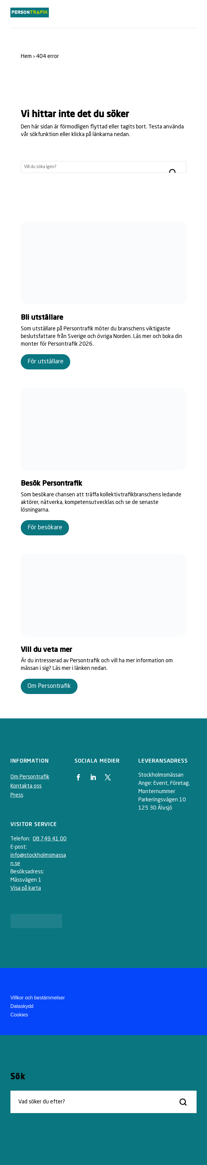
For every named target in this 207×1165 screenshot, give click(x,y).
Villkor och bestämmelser (37, 997)
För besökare (44, 528)
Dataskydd (22, 1006)
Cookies (19, 1014)
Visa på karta (25, 888)
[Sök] (93, 167)
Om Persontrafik (49, 686)
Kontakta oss (26, 786)
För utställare (45, 362)
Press (16, 795)
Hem (26, 56)
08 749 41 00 (50, 839)
